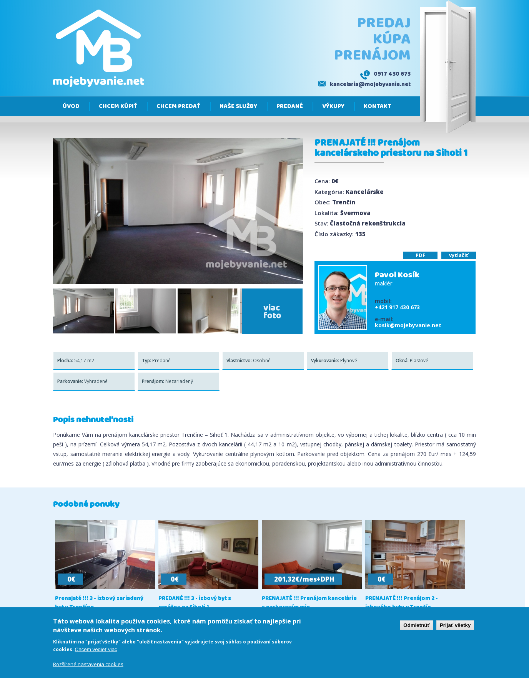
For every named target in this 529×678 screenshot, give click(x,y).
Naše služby (238, 106)
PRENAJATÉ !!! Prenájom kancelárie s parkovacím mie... (309, 603)
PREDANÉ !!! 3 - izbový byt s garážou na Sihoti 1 (194, 603)
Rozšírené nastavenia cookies (88, 664)
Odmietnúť (416, 625)
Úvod (71, 106)
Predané (289, 106)
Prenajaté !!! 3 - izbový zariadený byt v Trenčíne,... (99, 603)
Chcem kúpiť (118, 106)
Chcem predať (178, 106)
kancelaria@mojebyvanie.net (370, 84)
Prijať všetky (455, 625)
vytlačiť (458, 255)
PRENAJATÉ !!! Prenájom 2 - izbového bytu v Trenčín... (401, 603)
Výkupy (333, 106)
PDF (420, 255)
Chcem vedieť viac (96, 650)
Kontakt (377, 106)
